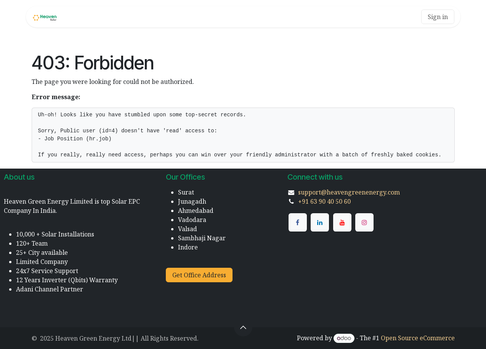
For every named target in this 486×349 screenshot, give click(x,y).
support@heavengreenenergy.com (349, 192)
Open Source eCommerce (418, 338)
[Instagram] (364, 222)
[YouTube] (342, 222)
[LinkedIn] (320, 222)
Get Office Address (199, 275)
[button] (243, 327)
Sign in (438, 17)
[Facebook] (298, 222)
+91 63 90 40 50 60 (324, 201)
